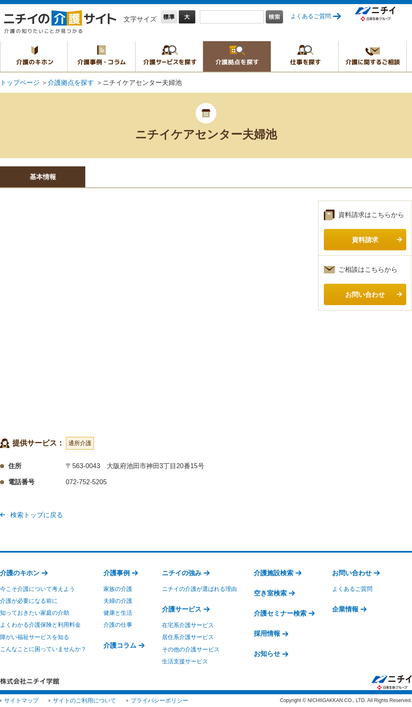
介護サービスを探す (169, 56)
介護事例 (116, 572)
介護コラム (119, 645)
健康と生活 (117, 612)
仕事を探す (304, 56)
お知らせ (267, 653)
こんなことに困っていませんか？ (43, 649)
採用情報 (267, 633)
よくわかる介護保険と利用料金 (40, 624)
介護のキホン (33, 56)
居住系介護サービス (188, 637)
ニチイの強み (181, 572)
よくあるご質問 (310, 16)
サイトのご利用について (84, 700)
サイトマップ (21, 700)
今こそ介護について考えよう (37, 589)
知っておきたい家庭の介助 (34, 612)
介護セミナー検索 (280, 613)
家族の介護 (117, 589)
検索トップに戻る (36, 514)
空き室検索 (270, 593)
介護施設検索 (273, 572)
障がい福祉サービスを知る (34, 637)
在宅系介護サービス (188, 625)
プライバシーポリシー (159, 700)
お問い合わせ (352, 572)
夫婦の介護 (117, 600)
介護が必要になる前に (29, 600)
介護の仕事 (117, 624)
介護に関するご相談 (372, 56)
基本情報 (43, 176)
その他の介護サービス (191, 649)
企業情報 (345, 609)
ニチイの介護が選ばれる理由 (199, 589)
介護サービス (181, 609)
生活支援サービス (185, 661)
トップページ (20, 82)
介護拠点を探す (237, 56)
